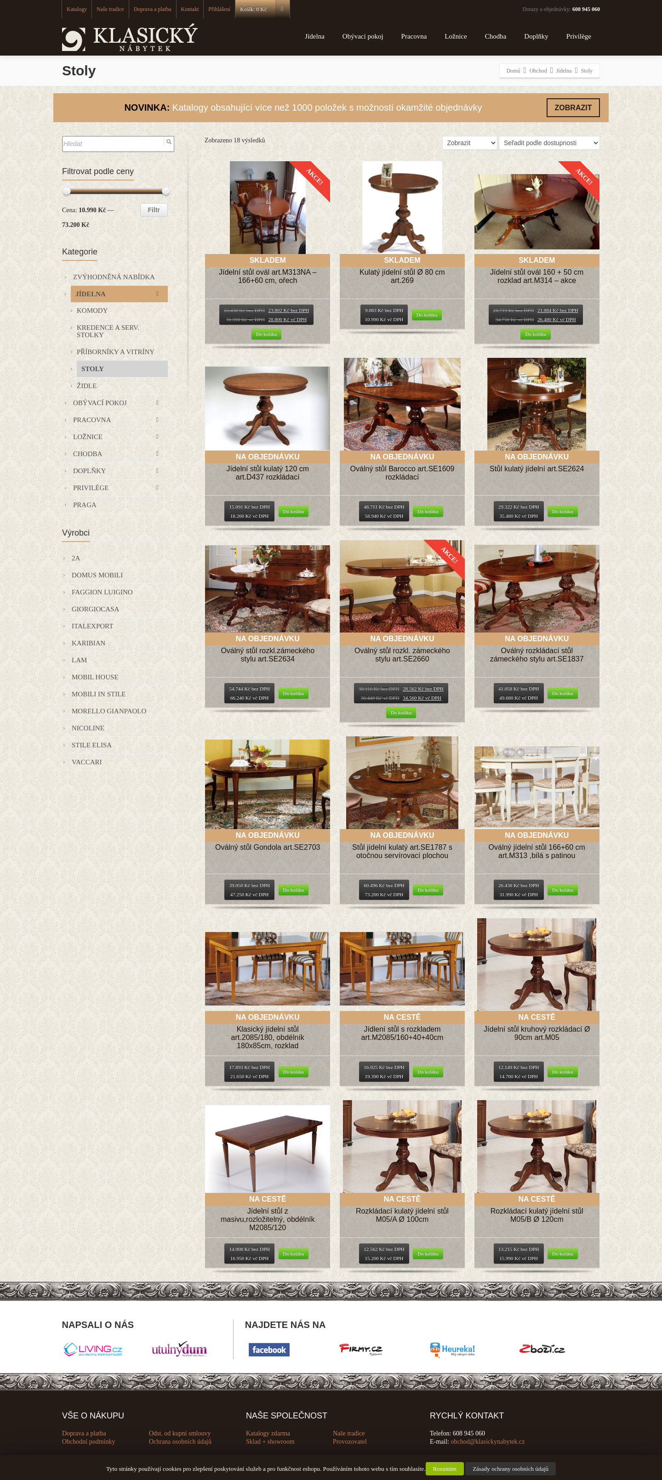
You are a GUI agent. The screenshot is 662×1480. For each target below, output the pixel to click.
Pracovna (414, 36)
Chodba (496, 36)
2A (76, 558)
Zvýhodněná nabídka (114, 277)
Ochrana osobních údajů (180, 1441)
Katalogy (77, 9)
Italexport (92, 626)
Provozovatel (350, 1441)
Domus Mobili (97, 575)
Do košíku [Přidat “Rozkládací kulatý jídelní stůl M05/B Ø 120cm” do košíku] (562, 1253)
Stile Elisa (92, 745)
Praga (85, 504)
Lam (79, 660)
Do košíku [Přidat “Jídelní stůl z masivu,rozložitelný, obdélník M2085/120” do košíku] (293, 1253)
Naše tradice (110, 9)
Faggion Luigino (102, 592)
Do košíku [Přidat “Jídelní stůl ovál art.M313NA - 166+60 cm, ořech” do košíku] (266, 334)
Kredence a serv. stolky (108, 331)
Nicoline (88, 728)
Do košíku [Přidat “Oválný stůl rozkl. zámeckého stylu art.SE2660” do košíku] (401, 712)
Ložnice (456, 36)
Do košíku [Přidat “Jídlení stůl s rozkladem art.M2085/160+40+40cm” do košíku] (428, 1071)
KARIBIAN (88, 643)
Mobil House (95, 677)
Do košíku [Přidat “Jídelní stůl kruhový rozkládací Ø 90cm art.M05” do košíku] (562, 1071)
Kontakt (190, 9)
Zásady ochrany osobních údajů (510, 1468)
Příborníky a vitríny (115, 352)
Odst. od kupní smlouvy (180, 1433)
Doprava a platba (152, 9)
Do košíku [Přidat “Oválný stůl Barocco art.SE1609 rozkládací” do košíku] (428, 511)
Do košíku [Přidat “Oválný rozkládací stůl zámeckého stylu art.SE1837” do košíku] (562, 693)
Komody (92, 310)
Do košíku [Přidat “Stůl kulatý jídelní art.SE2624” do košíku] (562, 511)
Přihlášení (219, 9)
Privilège (578, 36)
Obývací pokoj (362, 36)
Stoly (92, 369)
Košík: (264, 9)
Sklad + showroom (270, 1441)
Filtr (154, 210)
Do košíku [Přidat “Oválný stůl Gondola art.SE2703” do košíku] (293, 890)
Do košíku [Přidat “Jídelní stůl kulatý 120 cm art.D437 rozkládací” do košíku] (293, 511)
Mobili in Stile (99, 694)
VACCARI (87, 762)
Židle (87, 386)
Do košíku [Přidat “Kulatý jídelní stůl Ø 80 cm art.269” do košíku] (427, 314)
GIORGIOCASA (95, 609)
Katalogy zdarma (268, 1433)
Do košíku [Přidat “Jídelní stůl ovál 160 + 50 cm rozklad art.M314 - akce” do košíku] (535, 334)
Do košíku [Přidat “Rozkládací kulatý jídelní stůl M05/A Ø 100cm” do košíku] (428, 1253)
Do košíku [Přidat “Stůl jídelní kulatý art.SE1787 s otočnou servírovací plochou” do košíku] (428, 890)
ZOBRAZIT (573, 108)
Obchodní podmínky (88, 1441)
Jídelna (315, 36)
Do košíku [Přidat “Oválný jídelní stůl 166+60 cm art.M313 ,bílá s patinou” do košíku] (562, 890)
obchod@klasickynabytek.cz (488, 1441)
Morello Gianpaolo (109, 711)
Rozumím (445, 1468)
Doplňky (536, 36)
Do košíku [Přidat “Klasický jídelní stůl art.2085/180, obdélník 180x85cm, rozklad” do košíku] (293, 1071)
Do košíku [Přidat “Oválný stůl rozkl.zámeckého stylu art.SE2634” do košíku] (293, 693)
